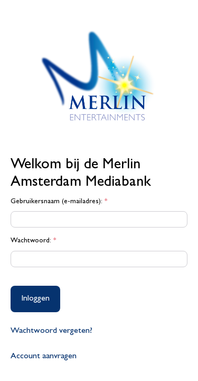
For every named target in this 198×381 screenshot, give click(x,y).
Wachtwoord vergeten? (51, 331)
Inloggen (35, 299)
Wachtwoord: (33, 241)
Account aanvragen (44, 356)
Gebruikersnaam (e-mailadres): (59, 201)
